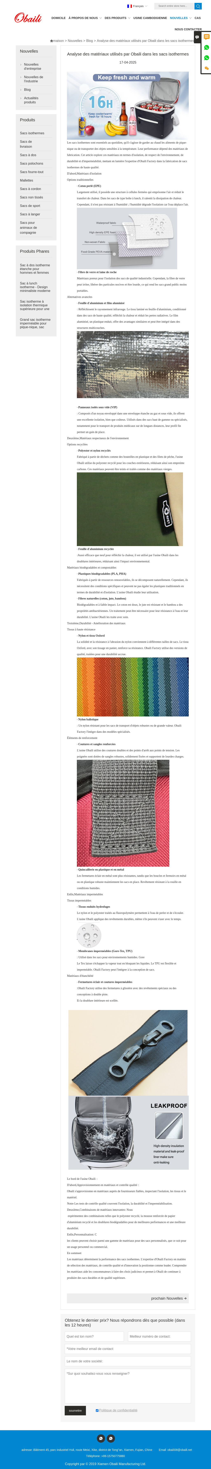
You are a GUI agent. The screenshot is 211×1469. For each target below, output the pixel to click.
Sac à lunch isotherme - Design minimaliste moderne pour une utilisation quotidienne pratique (35, 291)
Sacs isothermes (32, 133)
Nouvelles (75, 40)
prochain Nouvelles (169, 1298)
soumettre (75, 1410)
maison (57, 40)
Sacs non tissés (31, 197)
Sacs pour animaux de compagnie (28, 227)
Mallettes (26, 180)
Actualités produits (31, 100)
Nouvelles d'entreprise (32, 66)
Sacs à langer (30, 214)
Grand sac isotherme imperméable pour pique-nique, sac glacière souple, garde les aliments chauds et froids (36, 327)
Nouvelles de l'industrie (33, 79)
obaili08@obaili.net (180, 1449)
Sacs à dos (28, 155)
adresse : (27, 1449)
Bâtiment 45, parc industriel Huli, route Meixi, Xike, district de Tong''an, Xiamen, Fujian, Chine (92, 1449)
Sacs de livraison (26, 144)
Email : (163, 1449)
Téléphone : (93, 1456)
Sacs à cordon (30, 189)
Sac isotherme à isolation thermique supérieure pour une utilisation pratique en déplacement (35, 309)
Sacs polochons (31, 163)
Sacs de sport (30, 206)
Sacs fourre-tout (31, 172)
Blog (89, 40)
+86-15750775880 (113, 1456)
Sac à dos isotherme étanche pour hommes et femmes (35, 268)
